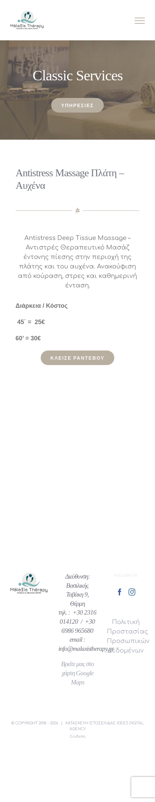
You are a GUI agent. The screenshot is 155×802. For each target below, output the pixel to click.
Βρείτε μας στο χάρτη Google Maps (77, 673)
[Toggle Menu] (140, 21)
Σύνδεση (77, 736)
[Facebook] (119, 592)
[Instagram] (132, 592)
